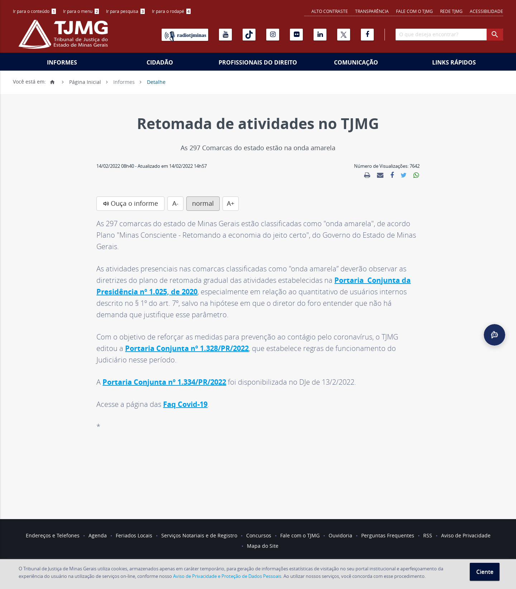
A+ (230, 203)
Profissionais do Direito (258, 62)
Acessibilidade (486, 11)
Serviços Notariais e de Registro (199, 535)
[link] (367, 175)
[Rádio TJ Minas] (185, 35)
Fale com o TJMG (414, 11)
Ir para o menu (81, 11)
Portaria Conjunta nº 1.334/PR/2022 (164, 382)
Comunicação (356, 62)
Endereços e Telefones (53, 535)
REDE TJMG (451, 11)
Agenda (98, 535)
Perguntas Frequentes (387, 535)
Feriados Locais (134, 535)
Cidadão (160, 62)
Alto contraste (329, 11)
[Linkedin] (320, 35)
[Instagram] (272, 35)
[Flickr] (296, 35)
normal (203, 203)
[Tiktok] (249, 35)
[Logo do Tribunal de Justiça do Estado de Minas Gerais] (65, 38)
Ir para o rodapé (171, 11)
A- (175, 203)
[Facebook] (367, 35)
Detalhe (156, 81)
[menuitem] (34, 11)
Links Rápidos (454, 62)
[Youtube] (225, 35)
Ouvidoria (340, 535)
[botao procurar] (495, 35)
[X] (343, 35)
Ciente (484, 572)
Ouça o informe (134, 203)
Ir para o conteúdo (34, 11)
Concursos (258, 535)
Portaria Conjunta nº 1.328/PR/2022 (187, 348)
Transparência (372, 11)
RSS (427, 535)
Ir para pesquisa (125, 11)
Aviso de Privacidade (466, 535)
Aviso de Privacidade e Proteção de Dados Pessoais (227, 576)
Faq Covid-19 (185, 404)
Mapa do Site (262, 545)
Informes (62, 62)
